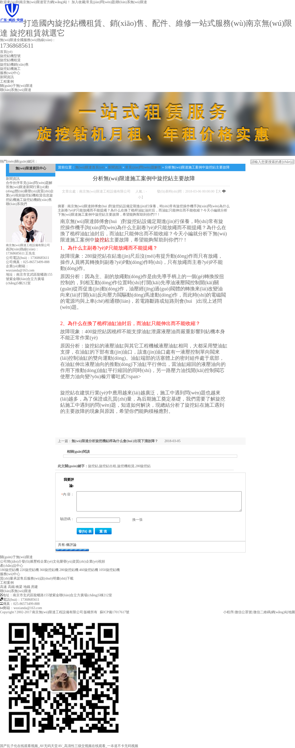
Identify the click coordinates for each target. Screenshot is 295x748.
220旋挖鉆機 (29, 570)
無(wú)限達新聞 (21, 187)
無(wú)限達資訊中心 (30, 168)
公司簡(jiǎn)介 (11, 561)
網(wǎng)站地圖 (283, 612)
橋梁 (18, 587)
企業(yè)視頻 (95, 561)
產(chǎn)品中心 (11, 566)
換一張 (137, 520)
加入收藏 (78, 2)
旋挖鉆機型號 (10, 56)
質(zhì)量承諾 (10, 578)
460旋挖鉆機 (88, 570)
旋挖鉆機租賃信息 (35, 195)
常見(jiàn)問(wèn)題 (100, 2)
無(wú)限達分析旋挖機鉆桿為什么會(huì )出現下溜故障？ (115, 441)
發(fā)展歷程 (31, 561)
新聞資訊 (7, 77)
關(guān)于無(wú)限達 (16, 86)
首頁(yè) (6, 52)
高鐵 (11, 587)
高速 (3, 587)
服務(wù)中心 (10, 73)
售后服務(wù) (30, 578)
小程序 (228, 612)
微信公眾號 (243, 612)
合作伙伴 (13, 183)
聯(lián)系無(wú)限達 (131, 2)
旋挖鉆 (102, 239)
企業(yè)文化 (50, 561)
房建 (34, 587)
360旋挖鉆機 (49, 570)
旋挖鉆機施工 (10, 69)
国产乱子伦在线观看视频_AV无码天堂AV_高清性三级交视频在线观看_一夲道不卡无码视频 (69, 746)
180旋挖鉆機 (9, 570)
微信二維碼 (261, 612)
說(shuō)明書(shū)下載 (57, 578)
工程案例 (7, 81)
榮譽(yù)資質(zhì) (37, 191)
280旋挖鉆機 (68, 570)
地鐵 (26, 587)
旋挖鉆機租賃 (10, 60)
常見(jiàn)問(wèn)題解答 (143, 167)
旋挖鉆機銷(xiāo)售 (14, 64)
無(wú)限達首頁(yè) (89, 167)
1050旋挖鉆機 (109, 570)
